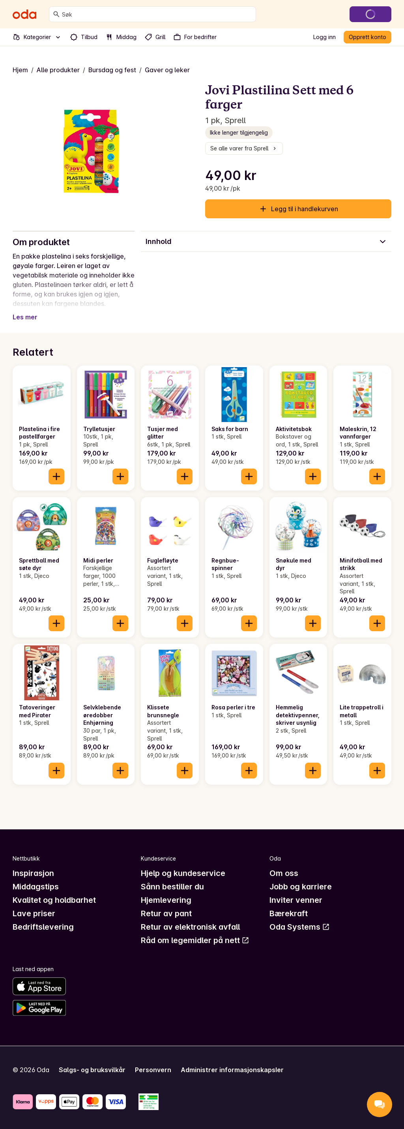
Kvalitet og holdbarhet (54, 900)
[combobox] (157, 14)
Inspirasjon (33, 873)
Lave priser (34, 913)
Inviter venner (295, 900)
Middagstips (36, 886)
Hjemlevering (166, 900)
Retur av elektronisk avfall (190, 927)
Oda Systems (299, 927)
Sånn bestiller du (172, 886)
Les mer (25, 317)
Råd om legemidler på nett (195, 940)
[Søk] (56, 14)
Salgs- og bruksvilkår (92, 1070)
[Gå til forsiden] (24, 14)
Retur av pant (166, 913)
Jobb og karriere (300, 886)
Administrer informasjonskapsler (232, 1070)
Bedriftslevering (43, 927)
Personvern (153, 1070)
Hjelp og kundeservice (183, 873)
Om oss (283, 873)
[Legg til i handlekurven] (56, 476)
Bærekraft (288, 913)
